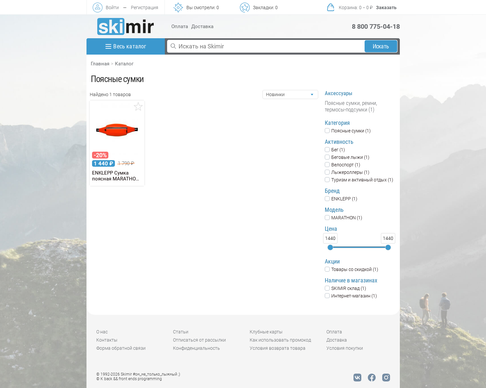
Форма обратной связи (121, 348)
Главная (100, 64)
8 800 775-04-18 (376, 26)
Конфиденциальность (196, 348)
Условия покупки (344, 348)
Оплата (179, 26)
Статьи (180, 331)
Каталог (124, 64)
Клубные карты (266, 331)
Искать (381, 46)
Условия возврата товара (278, 348)
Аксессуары (339, 93)
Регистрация (144, 7)
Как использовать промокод (280, 340)
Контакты (107, 340)
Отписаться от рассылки (199, 340)
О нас (102, 331)
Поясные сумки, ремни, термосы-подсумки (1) (351, 106)
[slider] (330, 247)
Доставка (202, 26)
